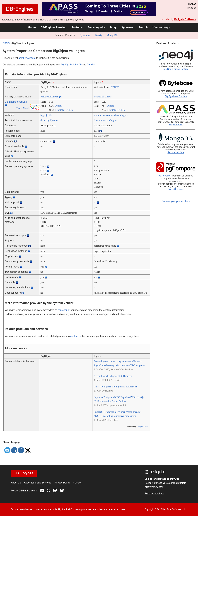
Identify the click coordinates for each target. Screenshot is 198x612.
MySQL (65, 64)
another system (27, 58)
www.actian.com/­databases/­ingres (111, 115)
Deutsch (191, 8)
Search (143, 27)
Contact (77, 482)
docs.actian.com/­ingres (105, 120)
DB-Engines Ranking (53, 27)
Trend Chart (22, 108)
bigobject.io (46, 115)
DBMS (6, 43)
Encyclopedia (96, 27)
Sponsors (127, 27)
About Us (16, 482)
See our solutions (154, 493)
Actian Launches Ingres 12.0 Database (113, 376)
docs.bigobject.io (49, 120)
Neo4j (98, 35)
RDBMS (115, 87)
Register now (176, 124)
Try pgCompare (176, 189)
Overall (58, 105)
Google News (142, 427)
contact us (63, 310)
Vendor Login (161, 27)
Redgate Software (185, 19)
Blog (113, 27)
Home (32, 27)
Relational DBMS (49, 96)
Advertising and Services (37, 482)
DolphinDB (76, 64)
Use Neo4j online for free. (176, 69)
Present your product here (176, 201)
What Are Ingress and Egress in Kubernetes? (116, 386)
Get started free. (176, 152)
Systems (77, 27)
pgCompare (164, 175)
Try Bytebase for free (176, 96)
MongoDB (112, 35)
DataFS (91, 64)
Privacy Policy (62, 482)
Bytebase (85, 35)
